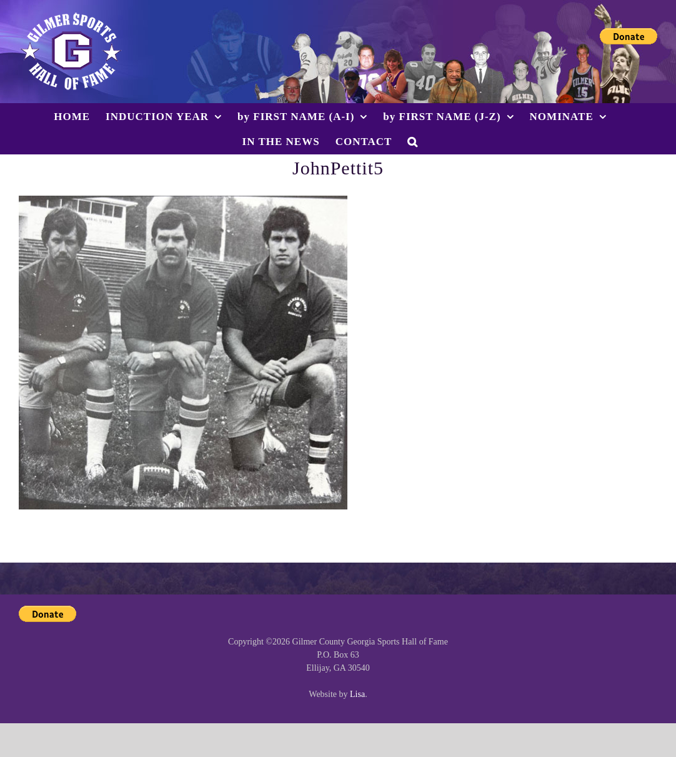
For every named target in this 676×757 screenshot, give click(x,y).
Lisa (357, 694)
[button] (412, 141)
